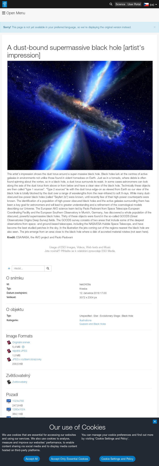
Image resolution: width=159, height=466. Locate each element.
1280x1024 (18, 409)
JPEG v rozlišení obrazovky (27, 359)
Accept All (32, 458)
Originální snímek (21, 342)
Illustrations (85, 320)
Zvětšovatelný (19, 381)
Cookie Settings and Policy (117, 458)
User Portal (134, 4)
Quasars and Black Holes (93, 323)
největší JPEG (19, 350)
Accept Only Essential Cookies (69, 458)
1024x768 (18, 400)
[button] (23, 346)
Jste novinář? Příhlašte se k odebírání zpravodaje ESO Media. (80, 251)
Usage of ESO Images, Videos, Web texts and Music (80, 247)
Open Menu (13, 13)
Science (120, 4)
